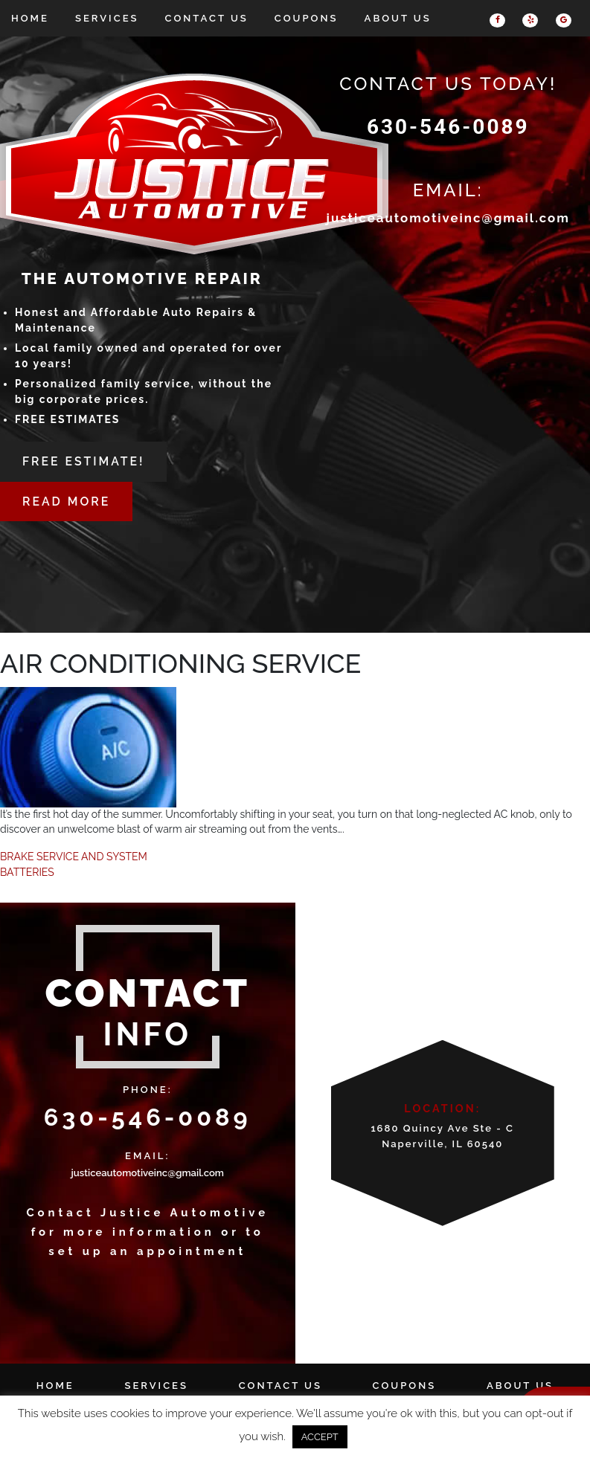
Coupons (307, 18)
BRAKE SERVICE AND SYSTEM (73, 856)
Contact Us (206, 18)
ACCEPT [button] (320, 1436)
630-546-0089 (448, 127)
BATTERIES (27, 872)
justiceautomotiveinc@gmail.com (448, 217)
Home (30, 18)
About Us (398, 18)
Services (107, 18)
